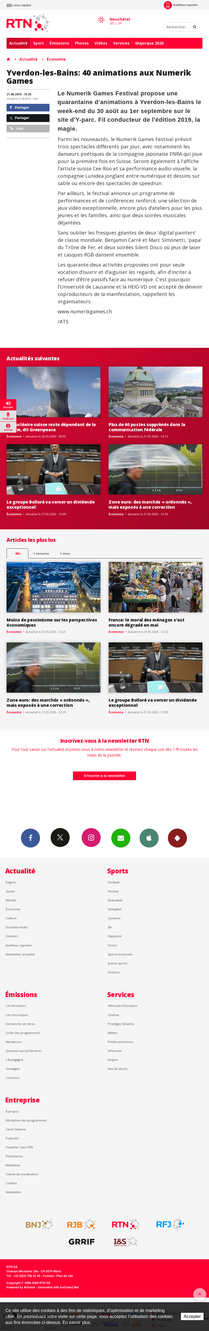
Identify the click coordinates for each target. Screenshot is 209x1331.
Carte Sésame (16, 1129)
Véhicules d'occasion (123, 1005)
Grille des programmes (23, 1033)
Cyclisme (114, 918)
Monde (11, 900)
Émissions (59, 43)
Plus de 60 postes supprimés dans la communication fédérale (147, 427)
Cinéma (113, 1015)
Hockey (113, 891)
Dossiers (12, 936)
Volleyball (114, 909)
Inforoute (115, 1050)
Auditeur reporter (19, 945)
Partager (19, 107)
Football (113, 882)
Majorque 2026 (149, 43)
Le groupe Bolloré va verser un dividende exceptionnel (50, 504)
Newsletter (13, 1192)
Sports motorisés (120, 954)
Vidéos (100, 43)
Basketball (115, 900)
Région (11, 882)
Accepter (192, 1316)
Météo (112, 1033)
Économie (56, 59)
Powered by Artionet (21, 1287)
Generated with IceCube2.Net (58, 1287)
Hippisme (115, 936)
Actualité (18, 43)
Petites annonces (120, 1041)
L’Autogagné (14, 1059)
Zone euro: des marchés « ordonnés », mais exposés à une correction (150, 504)
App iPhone (149, 838)
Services (121, 43)
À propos (12, 1111)
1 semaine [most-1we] (41, 553)
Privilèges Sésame (121, 1024)
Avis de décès (117, 1068)
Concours (13, 1077)
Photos (82, 43)
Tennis (112, 945)
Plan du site (64, 1275)
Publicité (12, 1138)
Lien (16, 128)
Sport (38, 43)
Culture (11, 918)
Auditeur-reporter (181, 5)
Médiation (13, 1165)
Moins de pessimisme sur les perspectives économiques (52, 622)
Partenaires (14, 1156)
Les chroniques (17, 1015)
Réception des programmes (26, 1120)
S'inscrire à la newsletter (104, 776)
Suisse (10, 891)
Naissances (13, 1041)
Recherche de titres (20, 1024)
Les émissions (16, 1005)
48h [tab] (17, 553)
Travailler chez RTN (19, 1147)
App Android (177, 838)
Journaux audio (17, 927)
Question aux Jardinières (24, 1050)
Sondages (13, 1068)
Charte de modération (22, 1174)
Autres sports (117, 963)
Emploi (113, 1059)
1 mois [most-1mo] (65, 553)
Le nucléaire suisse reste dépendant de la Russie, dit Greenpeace (51, 427)
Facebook (30, 838)
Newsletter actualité (20, 954)
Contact (11, 1183)
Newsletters (120, 838)
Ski (110, 927)
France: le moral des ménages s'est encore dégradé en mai (146, 622)
